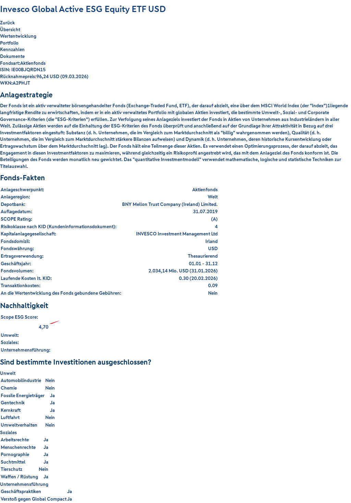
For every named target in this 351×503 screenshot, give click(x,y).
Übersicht (10, 29)
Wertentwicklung (18, 36)
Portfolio (9, 42)
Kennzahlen (12, 49)
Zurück (7, 23)
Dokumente (12, 56)
